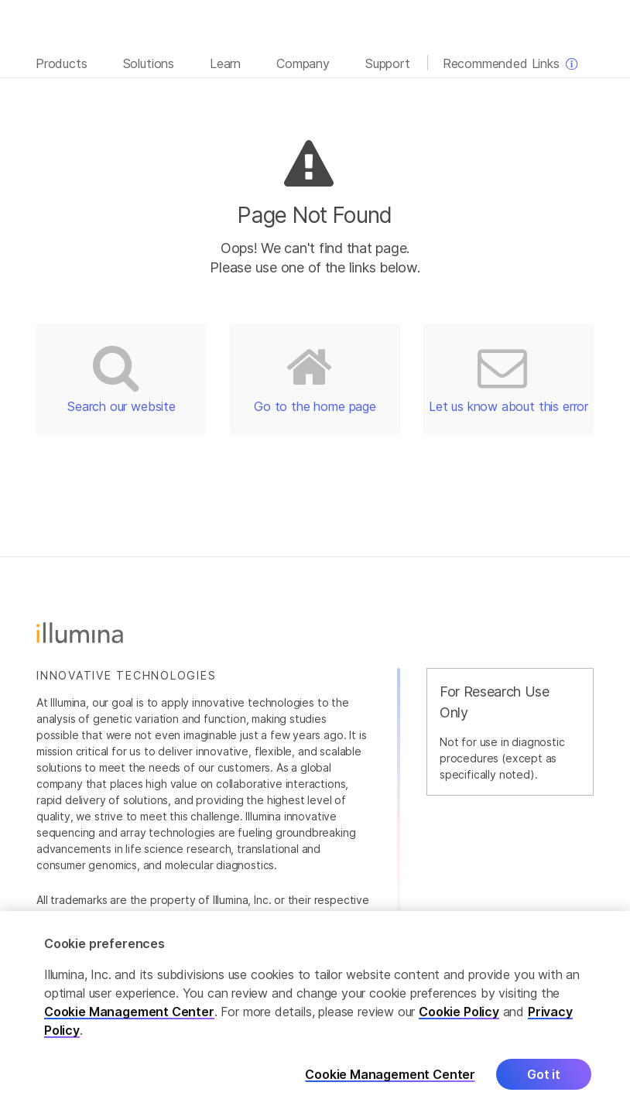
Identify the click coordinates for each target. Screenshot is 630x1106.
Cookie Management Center (129, 1018)
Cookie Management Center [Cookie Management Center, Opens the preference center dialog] (390, 1081)
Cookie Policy (459, 1018)
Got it (543, 1081)
